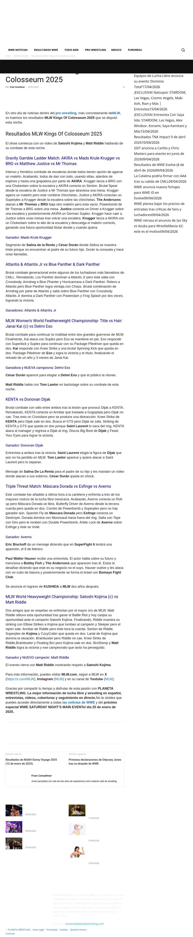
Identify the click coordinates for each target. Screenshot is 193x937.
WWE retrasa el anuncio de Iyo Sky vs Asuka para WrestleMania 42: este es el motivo (160, 226)
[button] (183, 49)
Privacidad (51, 929)
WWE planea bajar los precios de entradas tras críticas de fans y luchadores (159, 209)
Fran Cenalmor (17, 86)
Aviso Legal (38, 929)
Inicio (8, 55)
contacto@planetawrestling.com (84, 924)
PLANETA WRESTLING (19, 929)
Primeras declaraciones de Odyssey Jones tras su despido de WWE (95, 761)
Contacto (10, 933)
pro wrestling (65, 113)
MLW (116, 113)
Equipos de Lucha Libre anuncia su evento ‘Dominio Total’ (158, 81)
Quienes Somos (78, 929)
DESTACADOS (21, 55)
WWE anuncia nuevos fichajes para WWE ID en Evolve (157, 192)
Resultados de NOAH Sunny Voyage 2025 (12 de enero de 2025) (31, 761)
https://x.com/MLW (20, 679)
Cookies (64, 929)
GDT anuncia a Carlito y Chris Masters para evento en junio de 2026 (159, 153)
